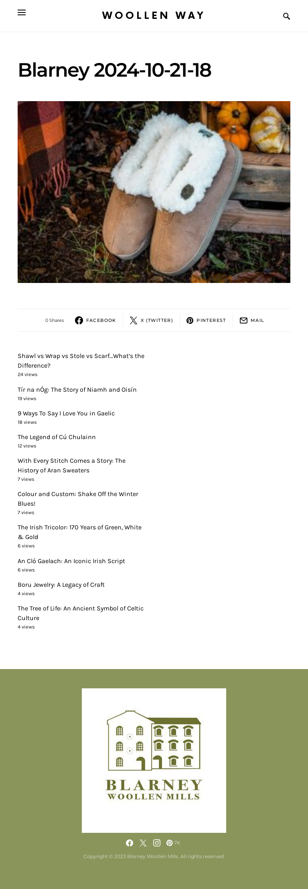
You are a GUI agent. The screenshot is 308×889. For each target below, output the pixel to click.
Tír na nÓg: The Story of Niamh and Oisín (77, 389)
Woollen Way (154, 16)
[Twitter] (143, 842)
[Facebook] (129, 842)
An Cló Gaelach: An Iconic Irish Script (71, 561)
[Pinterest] (173, 842)
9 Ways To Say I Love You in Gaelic (66, 413)
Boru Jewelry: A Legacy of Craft (61, 584)
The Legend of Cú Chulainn (57, 437)
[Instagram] (156, 842)
